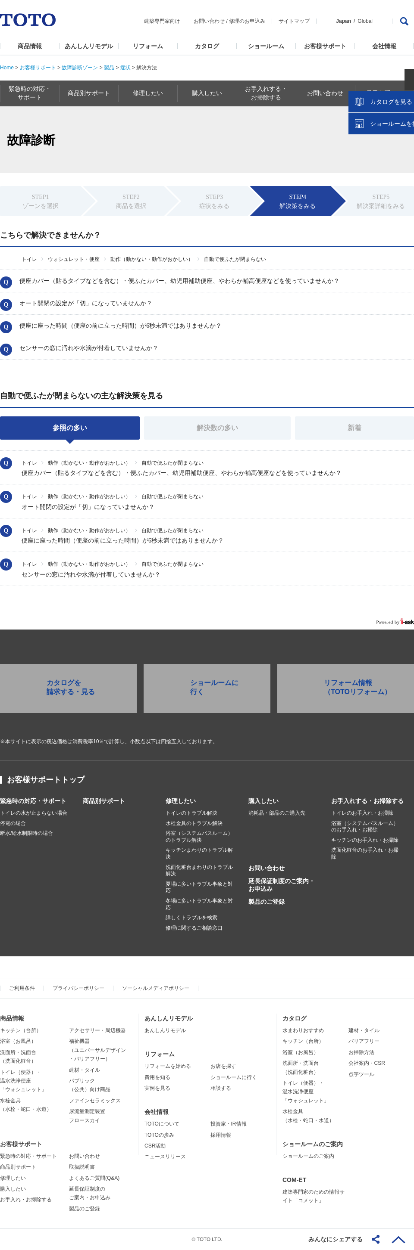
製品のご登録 (266, 901)
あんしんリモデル (89, 46)
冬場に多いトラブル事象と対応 (199, 904)
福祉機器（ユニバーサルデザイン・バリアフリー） (97, 1050)
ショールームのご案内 (312, 1144)
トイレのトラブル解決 (191, 813)
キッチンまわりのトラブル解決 (199, 853)
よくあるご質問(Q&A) (94, 1178)
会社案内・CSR (366, 1063)
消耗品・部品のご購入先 (276, 813)
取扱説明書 (82, 1167)
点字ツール (361, 1074)
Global (365, 21)
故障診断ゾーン (80, 68)
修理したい (181, 800)
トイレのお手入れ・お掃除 (362, 813)
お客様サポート (325, 46)
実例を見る (157, 1088)
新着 (354, 427)
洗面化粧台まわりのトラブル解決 (199, 870)
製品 (109, 68)
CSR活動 (155, 1146)
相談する (220, 1088)
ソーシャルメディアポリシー (155, 988)
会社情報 (384, 46)
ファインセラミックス (95, 1101)
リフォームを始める (167, 1066)
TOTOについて (161, 1124)
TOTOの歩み (159, 1135)
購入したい (263, 800)
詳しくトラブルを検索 (191, 918)
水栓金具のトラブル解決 (194, 823)
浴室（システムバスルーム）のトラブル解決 (199, 836)
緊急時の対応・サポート (33, 800)
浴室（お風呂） (18, 1041)
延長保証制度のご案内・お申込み (281, 885)
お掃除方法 (361, 1052)
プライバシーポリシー (78, 988)
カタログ (207, 46)
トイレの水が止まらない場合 (33, 813)
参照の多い (70, 427)
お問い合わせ (209, 21)
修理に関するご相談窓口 (194, 928)
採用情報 (220, 1135)
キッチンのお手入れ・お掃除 (364, 840)
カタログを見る (379, 161)
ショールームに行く (233, 1077)
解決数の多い (217, 427)
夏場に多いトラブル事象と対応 (199, 887)
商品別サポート (104, 800)
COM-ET (294, 1179)
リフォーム (148, 46)
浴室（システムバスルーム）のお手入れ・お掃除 (364, 826)
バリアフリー (364, 1041)
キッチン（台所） (20, 1030)
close (403, 140)
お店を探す (223, 1066)
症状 (125, 68)
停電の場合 (13, 823)
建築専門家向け (162, 21)
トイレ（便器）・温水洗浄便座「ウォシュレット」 (23, 1081)
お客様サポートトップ (46, 779)
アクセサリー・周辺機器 (97, 1030)
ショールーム (266, 46)
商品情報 (30, 46)
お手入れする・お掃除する (367, 800)
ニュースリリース (165, 1157)
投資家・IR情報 (228, 1124)
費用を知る (157, 1077)
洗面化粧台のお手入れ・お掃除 (364, 853)
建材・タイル (84, 1070)
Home (7, 68)
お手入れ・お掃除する (26, 1200)
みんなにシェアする (335, 1239)
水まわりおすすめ (303, 1030)
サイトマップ (294, 21)
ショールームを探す (385, 183)
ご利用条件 (22, 988)
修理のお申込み (247, 21)
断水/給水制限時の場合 (26, 833)
